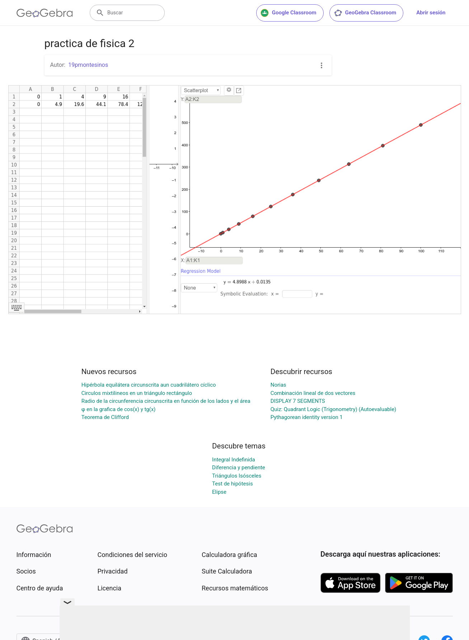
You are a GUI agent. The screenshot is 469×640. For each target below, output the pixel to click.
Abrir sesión (430, 12)
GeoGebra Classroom (365, 13)
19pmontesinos (88, 64)
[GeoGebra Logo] (45, 13)
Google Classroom (288, 13)
